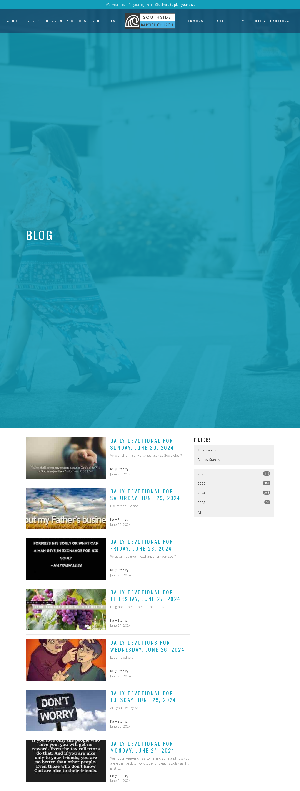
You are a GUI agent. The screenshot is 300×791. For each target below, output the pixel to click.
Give (242, 20)
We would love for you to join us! (150, 4)
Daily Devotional (273, 20)
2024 (234, 493)
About (13, 20)
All (199, 512)
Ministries (104, 20)
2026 (234, 473)
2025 (234, 483)
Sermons (194, 20)
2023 (234, 502)
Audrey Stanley (209, 459)
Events (33, 20)
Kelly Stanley (207, 450)
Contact (221, 20)
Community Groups (66, 20)
